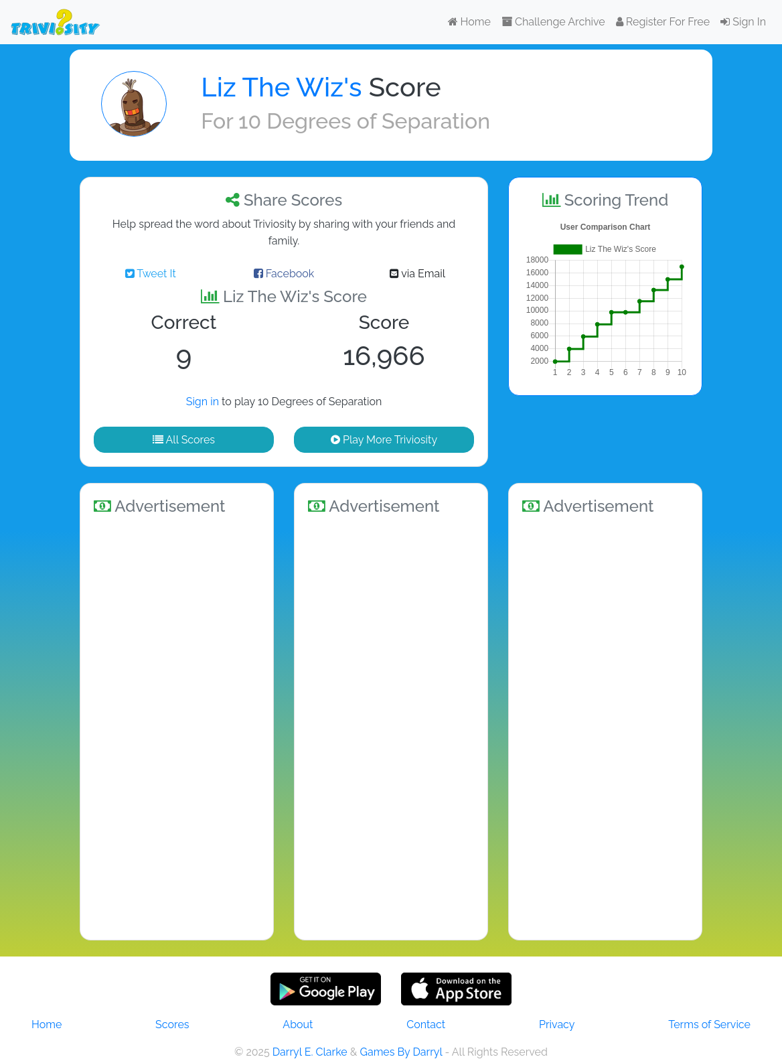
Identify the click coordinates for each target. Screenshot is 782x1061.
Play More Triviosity (384, 439)
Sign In (743, 21)
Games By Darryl (401, 1052)
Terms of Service (709, 1024)
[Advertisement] (177, 725)
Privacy (556, 1024)
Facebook (284, 273)
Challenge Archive (553, 21)
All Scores (184, 439)
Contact (425, 1024)
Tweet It (150, 273)
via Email (417, 273)
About (298, 1024)
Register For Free (663, 21)
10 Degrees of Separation (364, 121)
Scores (172, 1024)
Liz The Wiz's (281, 86)
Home (469, 21)
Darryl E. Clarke (309, 1052)
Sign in (202, 401)
